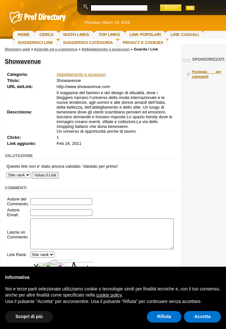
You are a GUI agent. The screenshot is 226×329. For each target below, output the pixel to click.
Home (24, 34)
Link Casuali (184, 34)
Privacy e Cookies (142, 42)
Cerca (46, 34)
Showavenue (23, 61)
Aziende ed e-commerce (55, 49)
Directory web (17, 49)
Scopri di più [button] (29, 316)
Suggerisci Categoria (88, 42)
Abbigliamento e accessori (106, 49)
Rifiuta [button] (164, 316)
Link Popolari (145, 34)
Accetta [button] (202, 316)
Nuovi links (76, 34)
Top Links (109, 34)
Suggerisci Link (35, 42)
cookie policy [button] (109, 295)
